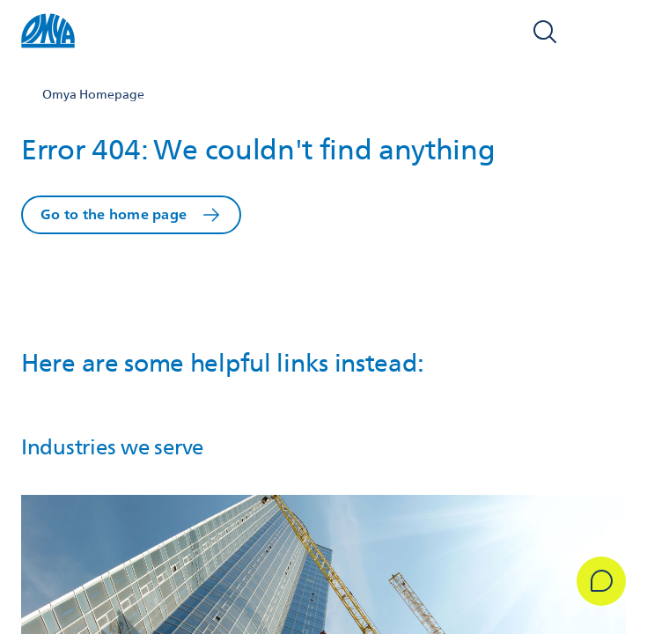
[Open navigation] (606, 31)
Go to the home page (113, 214)
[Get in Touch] (601, 581)
